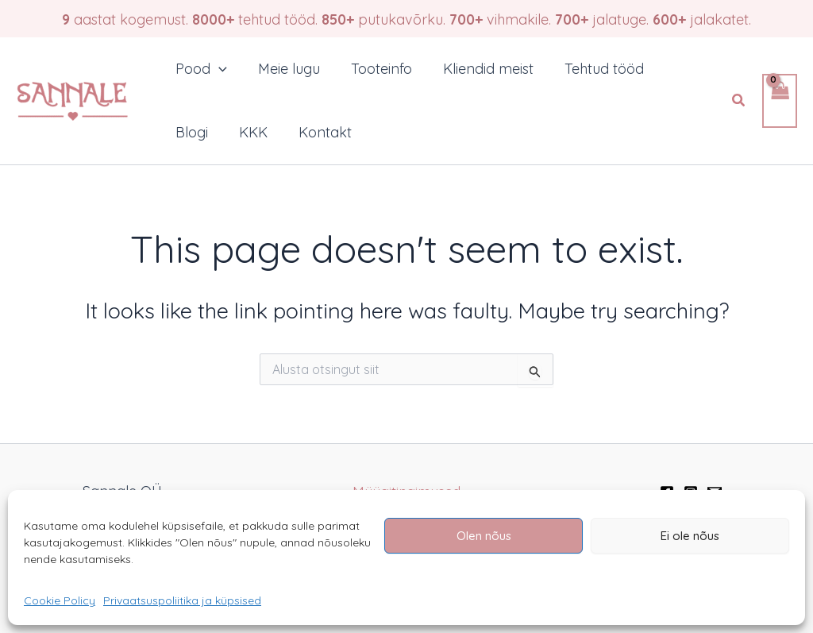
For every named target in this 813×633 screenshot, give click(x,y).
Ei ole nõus (690, 535)
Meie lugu (286, 69)
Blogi (191, 132)
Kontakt (319, 132)
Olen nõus (484, 535)
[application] (218, 69)
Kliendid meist (480, 69)
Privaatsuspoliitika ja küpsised (182, 600)
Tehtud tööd (594, 69)
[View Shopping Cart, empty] (779, 101)
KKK (250, 132)
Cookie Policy (59, 600)
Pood (200, 69)
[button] (739, 101)
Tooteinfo (375, 69)
